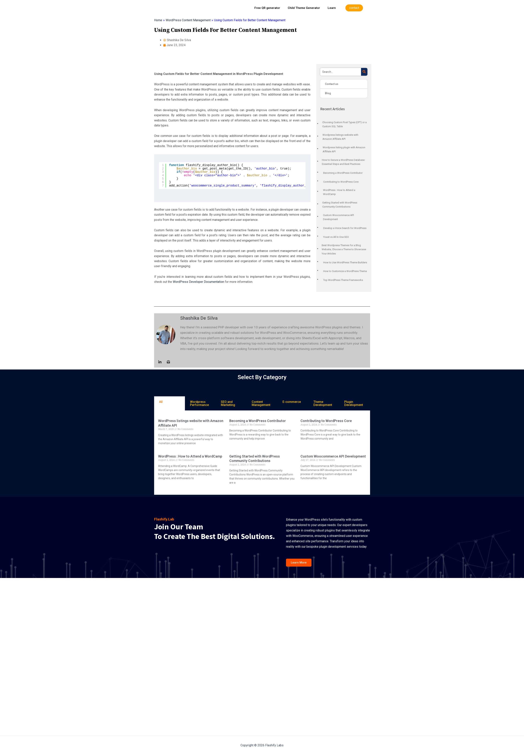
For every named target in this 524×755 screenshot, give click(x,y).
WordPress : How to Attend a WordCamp (190, 456)
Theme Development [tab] (322, 403)
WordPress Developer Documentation (198, 282)
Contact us (331, 84)
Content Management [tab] (261, 403)
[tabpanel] (262, 453)
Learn (332, 8)
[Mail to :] (168, 362)
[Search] (364, 72)
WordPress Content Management (188, 20)
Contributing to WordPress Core (326, 421)
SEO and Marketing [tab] (228, 403)
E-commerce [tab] (292, 402)
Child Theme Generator (304, 8)
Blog (328, 93)
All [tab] (161, 402)
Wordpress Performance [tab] (199, 403)
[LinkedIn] (160, 362)
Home (158, 20)
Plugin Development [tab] (353, 403)
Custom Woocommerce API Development (333, 456)
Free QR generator (267, 8)
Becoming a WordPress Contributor (257, 421)
